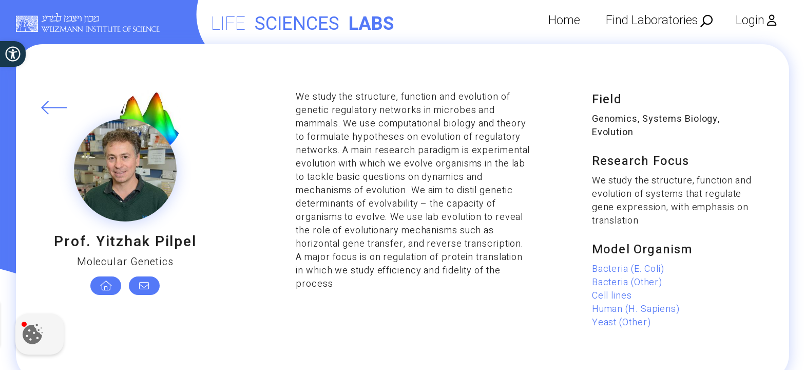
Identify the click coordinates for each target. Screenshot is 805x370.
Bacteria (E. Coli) (628, 269)
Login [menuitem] (750, 20)
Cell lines (612, 296)
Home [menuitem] (564, 20)
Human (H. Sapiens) (636, 309)
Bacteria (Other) (627, 282)
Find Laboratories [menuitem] (652, 20)
